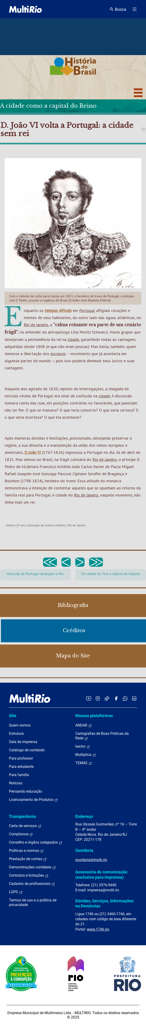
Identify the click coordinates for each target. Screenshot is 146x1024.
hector (82, 746)
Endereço (84, 816)
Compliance (21, 834)
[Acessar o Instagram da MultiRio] (98, 698)
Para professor (21, 758)
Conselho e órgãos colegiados (35, 842)
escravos (58, 353)
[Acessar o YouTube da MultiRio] (88, 698)
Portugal (87, 310)
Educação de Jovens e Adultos (46, 525)
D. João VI (32, 452)
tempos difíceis (58, 310)
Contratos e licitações (29, 875)
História (10, 525)
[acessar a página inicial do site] (25, 9)
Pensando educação (25, 791)
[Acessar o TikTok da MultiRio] (107, 698)
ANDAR (83, 725)
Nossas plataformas (94, 715)
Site (12, 715)
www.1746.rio (98, 929)
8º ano (21, 525)
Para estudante (21, 766)
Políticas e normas (26, 850)
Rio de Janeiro (36, 324)
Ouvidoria (84, 850)
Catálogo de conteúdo (27, 750)
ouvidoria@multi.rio (91, 860)
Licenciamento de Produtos (33, 799)
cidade (73, 339)
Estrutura (16, 733)
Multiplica (85, 754)
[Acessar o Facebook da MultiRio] (116, 698)
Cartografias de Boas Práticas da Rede (102, 736)
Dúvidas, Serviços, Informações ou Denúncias (104, 903)
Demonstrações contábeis (32, 867)
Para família (19, 775)
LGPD (16, 892)
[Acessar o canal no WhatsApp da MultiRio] (125, 698)
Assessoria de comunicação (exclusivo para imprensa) (101, 874)
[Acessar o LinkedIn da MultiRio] (134, 698)
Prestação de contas (28, 859)
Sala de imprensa (23, 742)
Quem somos (20, 725)
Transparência (22, 816)
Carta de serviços (25, 826)
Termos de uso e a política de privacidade (32, 902)
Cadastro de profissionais (32, 883)
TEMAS (83, 763)
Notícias (15, 783)
